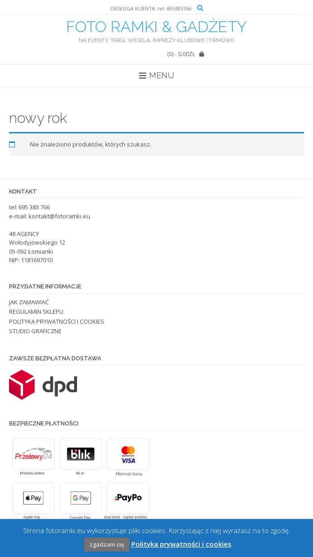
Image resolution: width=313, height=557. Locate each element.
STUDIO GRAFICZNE (35, 331)
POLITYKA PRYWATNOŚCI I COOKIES (56, 321)
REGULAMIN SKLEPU (36, 311)
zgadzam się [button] (107, 544)
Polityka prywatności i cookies (181, 543)
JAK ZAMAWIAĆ (29, 302)
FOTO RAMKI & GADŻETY (156, 26)
